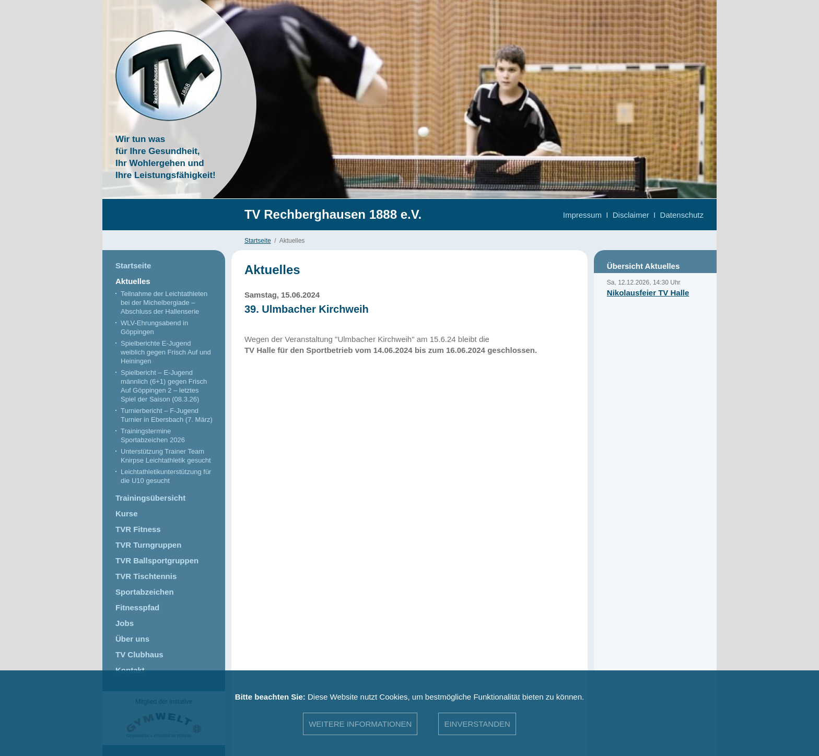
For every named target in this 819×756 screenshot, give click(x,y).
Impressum (582, 214)
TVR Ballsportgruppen (156, 560)
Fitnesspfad (137, 607)
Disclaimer (631, 214)
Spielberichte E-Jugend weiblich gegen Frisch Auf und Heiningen (166, 352)
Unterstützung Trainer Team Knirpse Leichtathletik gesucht (166, 455)
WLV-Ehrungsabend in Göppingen (154, 327)
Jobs (124, 623)
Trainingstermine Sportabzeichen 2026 (153, 435)
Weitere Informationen (360, 723)
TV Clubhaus (139, 654)
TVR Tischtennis (146, 576)
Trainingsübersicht (150, 497)
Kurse (126, 513)
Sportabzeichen (144, 591)
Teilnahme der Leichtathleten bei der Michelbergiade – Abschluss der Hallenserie (164, 302)
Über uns (132, 638)
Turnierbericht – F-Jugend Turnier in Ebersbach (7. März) (167, 415)
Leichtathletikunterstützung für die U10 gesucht (166, 476)
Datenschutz (682, 214)
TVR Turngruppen (148, 544)
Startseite (257, 240)
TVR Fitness (138, 529)
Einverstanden (477, 723)
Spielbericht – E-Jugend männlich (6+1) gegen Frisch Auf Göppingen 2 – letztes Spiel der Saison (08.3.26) (164, 386)
